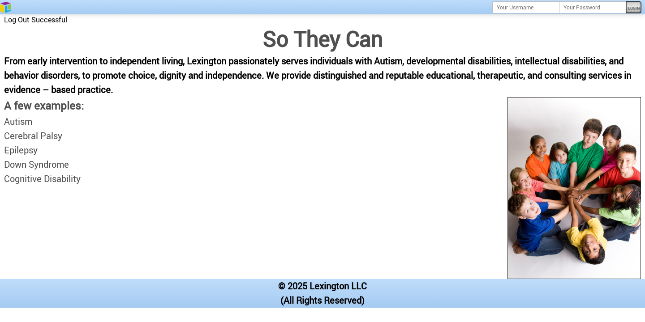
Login (634, 8)
